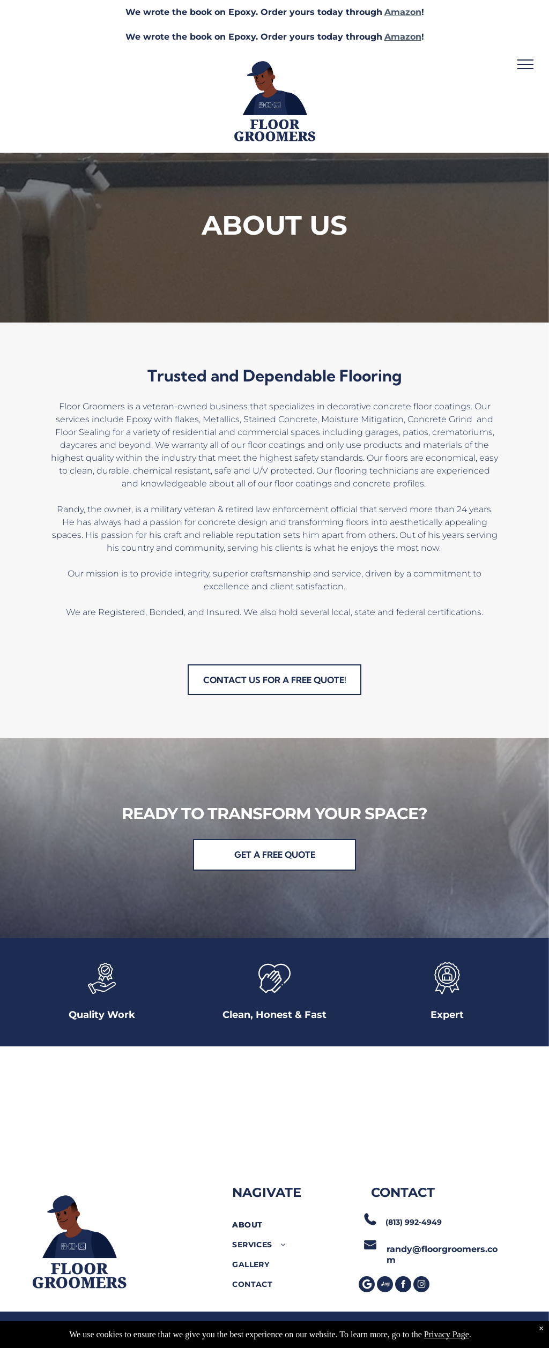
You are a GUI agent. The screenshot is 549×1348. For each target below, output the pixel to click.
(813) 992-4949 (413, 1222)
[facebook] (403, 1285)
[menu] (525, 64)
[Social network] (385, 1285)
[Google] (367, 1285)
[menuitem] (291, 1225)
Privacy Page (446, 1334)
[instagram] (421, 1285)
